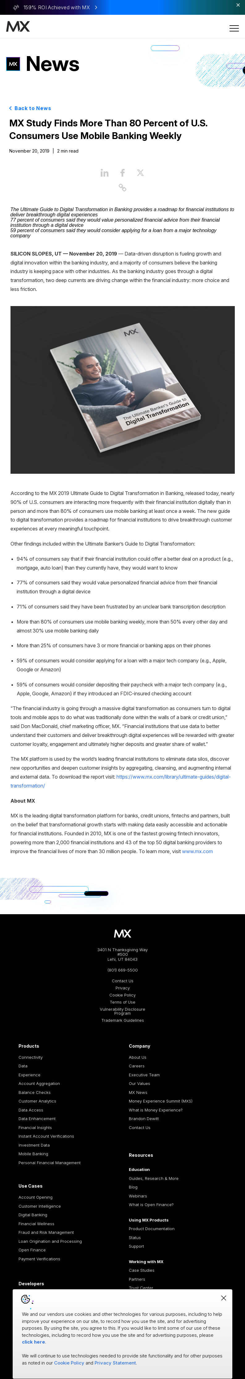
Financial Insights (35, 1127)
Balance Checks (35, 1092)
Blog (133, 1187)
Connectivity (31, 1057)
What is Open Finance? (151, 1204)
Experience (29, 1074)
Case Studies (141, 1270)
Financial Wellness (36, 1223)
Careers (137, 1065)
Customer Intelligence (40, 1206)
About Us (137, 1057)
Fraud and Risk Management (46, 1232)
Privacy (123, 988)
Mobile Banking (33, 1153)
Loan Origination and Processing (50, 1241)
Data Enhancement (37, 1118)
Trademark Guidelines (122, 1020)
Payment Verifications (39, 1258)
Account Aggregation (39, 1083)
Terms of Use (122, 1002)
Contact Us (122, 981)
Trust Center (141, 1287)
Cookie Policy (122, 995)
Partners (137, 1279)
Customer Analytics (37, 1101)
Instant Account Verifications (46, 1136)
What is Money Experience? (156, 1109)
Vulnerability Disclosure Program (122, 1011)
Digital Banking (33, 1214)
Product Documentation (152, 1228)
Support (136, 1246)
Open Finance (32, 1249)
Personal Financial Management (50, 1162)
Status (135, 1237)
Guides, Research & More (154, 1178)
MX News (138, 1092)
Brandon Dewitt (144, 1118)
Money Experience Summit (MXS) (160, 1101)
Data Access (31, 1109)
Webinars (138, 1195)
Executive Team (144, 1074)
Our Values (139, 1083)
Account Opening (36, 1197)
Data (23, 1065)
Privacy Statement (115, 1363)
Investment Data (34, 1145)
